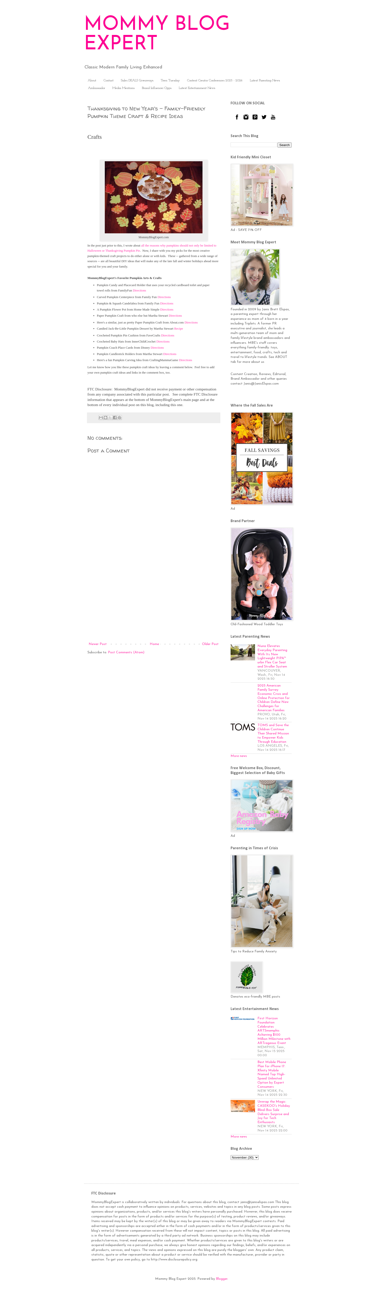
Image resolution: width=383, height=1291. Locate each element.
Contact (109, 80)
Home (154, 644)
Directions (139, 290)
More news (239, 756)
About (92, 80)
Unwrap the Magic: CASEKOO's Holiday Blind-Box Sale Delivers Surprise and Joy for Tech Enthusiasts (273, 1112)
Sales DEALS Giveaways (137, 80)
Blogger (221, 1279)
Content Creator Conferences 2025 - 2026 (215, 80)
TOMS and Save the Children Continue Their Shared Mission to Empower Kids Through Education (273, 733)
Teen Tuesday (170, 80)
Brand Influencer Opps (156, 88)
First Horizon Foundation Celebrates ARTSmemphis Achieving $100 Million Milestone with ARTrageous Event (273, 1031)
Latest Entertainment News (197, 88)
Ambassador (96, 88)
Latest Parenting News (265, 80)
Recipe (178, 328)
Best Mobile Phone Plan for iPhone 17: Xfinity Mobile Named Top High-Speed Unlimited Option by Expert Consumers (271, 1074)
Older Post (210, 644)
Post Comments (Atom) (126, 652)
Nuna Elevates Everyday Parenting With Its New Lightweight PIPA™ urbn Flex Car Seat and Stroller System (272, 656)
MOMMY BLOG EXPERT (157, 34)
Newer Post (98, 644)
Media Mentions (123, 88)
